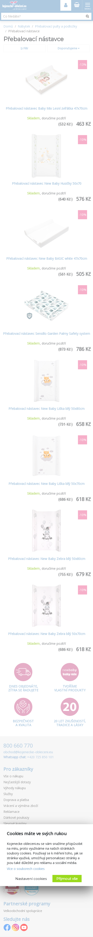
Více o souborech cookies (26, 868)
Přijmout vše (67, 879)
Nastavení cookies (31, 879)
